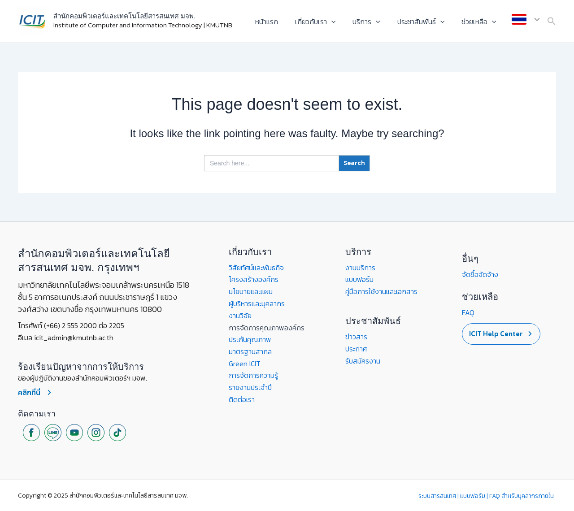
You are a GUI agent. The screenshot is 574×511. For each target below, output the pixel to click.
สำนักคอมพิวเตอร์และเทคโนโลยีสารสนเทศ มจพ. (124, 16)
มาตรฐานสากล (250, 350)
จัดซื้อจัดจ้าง (480, 274)
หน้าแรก (278, 21)
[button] (551, 21)
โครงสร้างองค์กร (254, 279)
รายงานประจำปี (250, 385)
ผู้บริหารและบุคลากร (257, 303)
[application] (340, 21)
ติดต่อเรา (242, 397)
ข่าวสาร (356, 336)
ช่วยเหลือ (480, 21)
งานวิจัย (240, 314)
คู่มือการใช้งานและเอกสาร (381, 291)
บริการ (373, 21)
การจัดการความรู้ (253, 373)
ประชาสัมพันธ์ (425, 21)
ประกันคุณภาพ (250, 338)
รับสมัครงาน (362, 360)
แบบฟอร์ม (359, 279)
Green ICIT (245, 362)
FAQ (468, 312)
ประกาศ (356, 347)
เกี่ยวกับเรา (324, 21)
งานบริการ (360, 267)
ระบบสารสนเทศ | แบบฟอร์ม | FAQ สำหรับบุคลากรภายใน (486, 495)
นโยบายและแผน (251, 291)
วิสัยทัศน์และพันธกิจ (256, 267)
